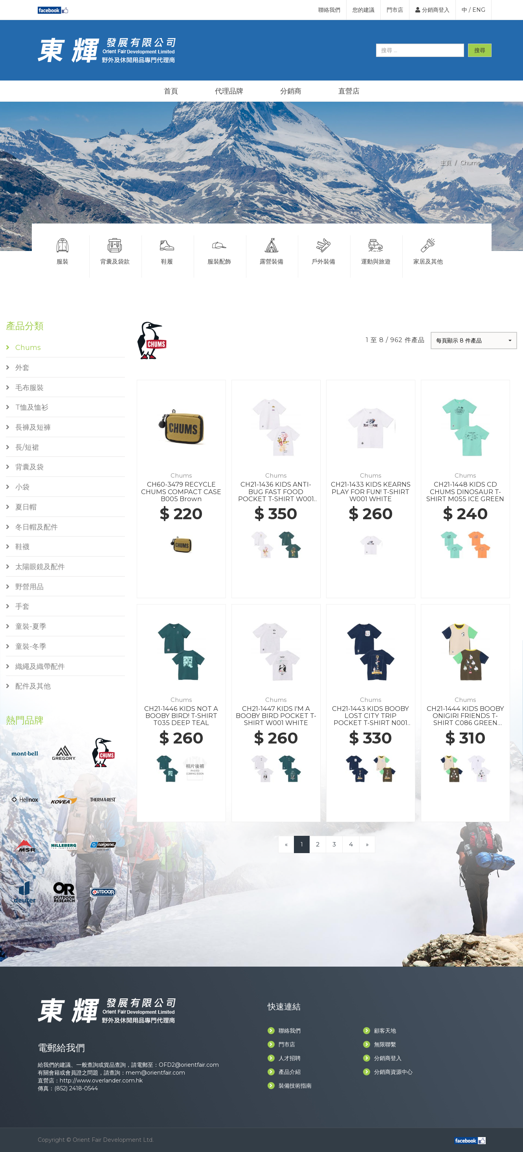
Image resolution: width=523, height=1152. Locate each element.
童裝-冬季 (26, 646)
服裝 (63, 250)
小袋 (17, 487)
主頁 (445, 162)
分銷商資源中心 (388, 1071)
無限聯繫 (379, 1044)
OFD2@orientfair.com (189, 1064)
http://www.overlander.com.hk (101, 1080)
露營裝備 (271, 250)
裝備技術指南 (290, 1085)
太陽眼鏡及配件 (35, 566)
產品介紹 (284, 1071)
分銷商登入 (432, 9)
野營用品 (25, 586)
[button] (474, 340)
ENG (478, 9)
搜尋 (479, 50)
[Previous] (286, 844)
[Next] (367, 844)
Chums (470, 162)
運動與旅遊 (375, 250)
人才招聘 (284, 1058)
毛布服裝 (25, 387)
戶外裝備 (323, 250)
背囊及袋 (25, 467)
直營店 (349, 91)
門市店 (395, 9)
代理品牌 (229, 91)
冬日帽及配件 (32, 527)
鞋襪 (17, 546)
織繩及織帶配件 (35, 666)
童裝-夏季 (26, 626)
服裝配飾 (219, 250)
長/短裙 (22, 447)
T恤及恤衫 (27, 407)
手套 (17, 606)
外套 (17, 367)
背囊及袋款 (114, 250)
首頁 (171, 91)
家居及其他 (428, 250)
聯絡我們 (329, 9)
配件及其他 (28, 686)
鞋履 (167, 250)
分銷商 (290, 91)
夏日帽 (21, 507)
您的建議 (363, 9)
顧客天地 (379, 1030)
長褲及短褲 (28, 427)
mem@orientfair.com (155, 1072)
